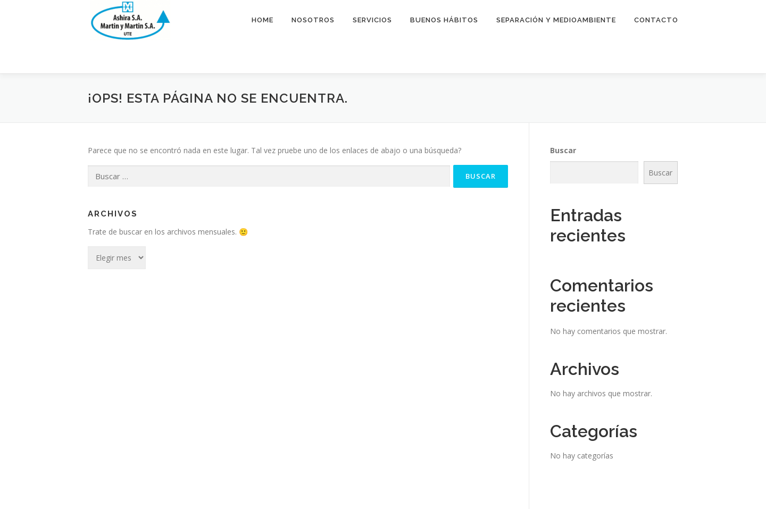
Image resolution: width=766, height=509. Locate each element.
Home (262, 20)
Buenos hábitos (444, 20)
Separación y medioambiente (556, 20)
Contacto (656, 20)
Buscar (563, 150)
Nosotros (313, 20)
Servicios (372, 20)
